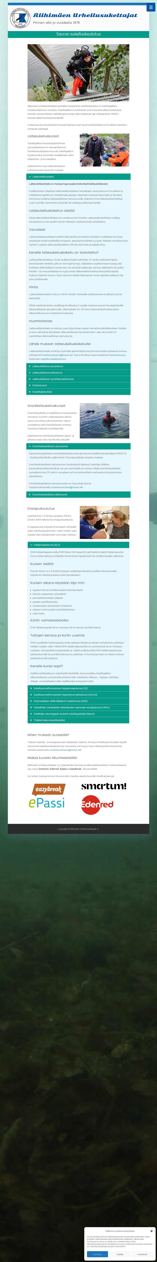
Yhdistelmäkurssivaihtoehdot (49, 720)
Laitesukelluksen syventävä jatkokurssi (53, 379)
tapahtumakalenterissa (53, 359)
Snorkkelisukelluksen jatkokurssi (49, 494)
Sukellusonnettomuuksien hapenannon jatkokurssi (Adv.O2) (65, 694)
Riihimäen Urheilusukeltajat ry (84, 829)
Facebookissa (116, 355)
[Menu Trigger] (151, 7)
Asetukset (142, 1254)
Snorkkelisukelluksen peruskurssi (50, 446)
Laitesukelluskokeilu (43, 176)
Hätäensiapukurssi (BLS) (47, 545)
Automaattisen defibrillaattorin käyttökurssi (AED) (61, 701)
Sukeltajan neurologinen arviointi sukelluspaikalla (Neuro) (64, 714)
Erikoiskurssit (39, 385)
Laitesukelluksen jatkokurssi (47, 372)
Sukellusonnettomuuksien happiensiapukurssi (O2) (61, 688)
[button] (151, 1231)
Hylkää (120, 1254)
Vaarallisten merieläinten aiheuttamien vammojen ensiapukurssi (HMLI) (72, 707)
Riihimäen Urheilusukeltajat (85, 15)
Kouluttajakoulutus (42, 391)
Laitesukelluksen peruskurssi (47, 366)
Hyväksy (97, 1254)
